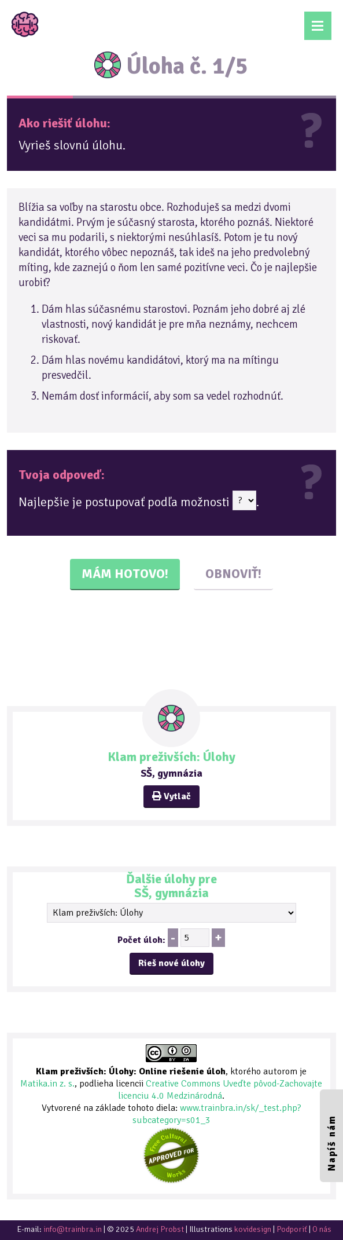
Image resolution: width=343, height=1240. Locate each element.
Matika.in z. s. (47, 1083)
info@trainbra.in (72, 1229)
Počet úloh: (141, 940)
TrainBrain (25, 24)
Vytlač (171, 796)
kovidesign (252, 1229)
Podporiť (291, 1229)
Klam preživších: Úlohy (171, 757)
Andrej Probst (160, 1229)
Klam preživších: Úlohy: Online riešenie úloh (131, 1071)
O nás (321, 1229)
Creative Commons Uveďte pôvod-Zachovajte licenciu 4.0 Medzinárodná (220, 1090)
